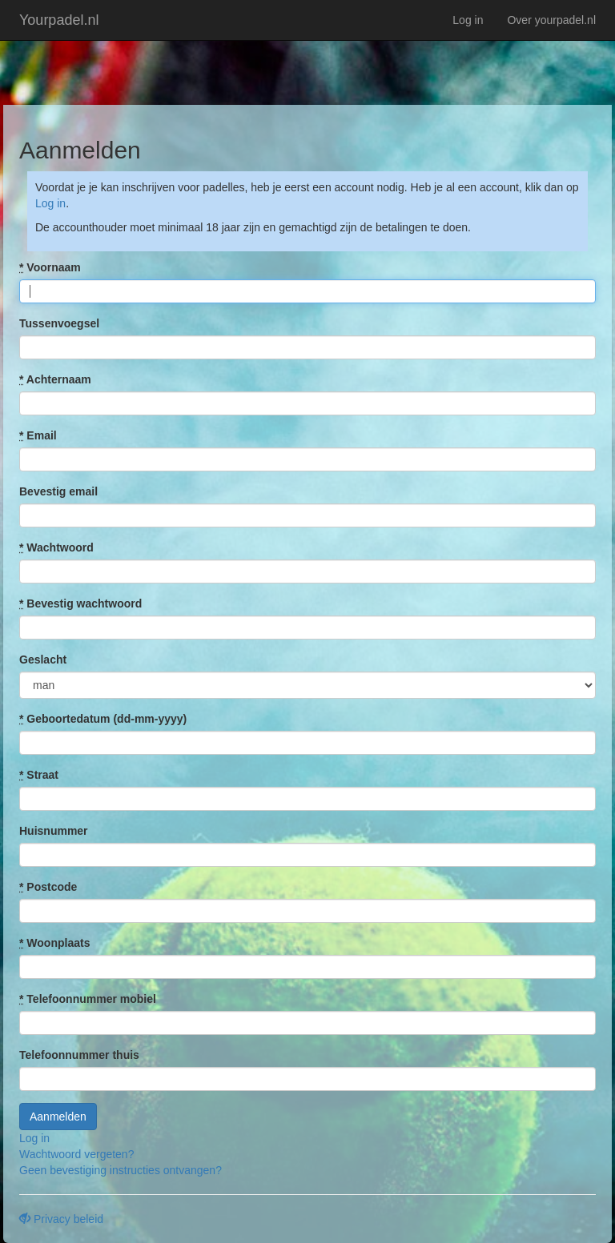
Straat (38, 774)
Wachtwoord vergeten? (76, 1154)
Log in (467, 20)
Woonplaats (54, 942)
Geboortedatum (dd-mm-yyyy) (103, 718)
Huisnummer (53, 830)
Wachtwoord (56, 547)
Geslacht (42, 659)
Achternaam (55, 379)
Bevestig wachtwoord (80, 603)
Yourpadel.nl (58, 20)
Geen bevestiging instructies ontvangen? (120, 1170)
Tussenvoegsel (59, 323)
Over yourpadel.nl (551, 20)
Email (38, 435)
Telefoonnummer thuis (79, 1055)
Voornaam (50, 267)
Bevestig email (58, 491)
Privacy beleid (61, 1219)
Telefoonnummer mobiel (87, 998)
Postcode (48, 886)
